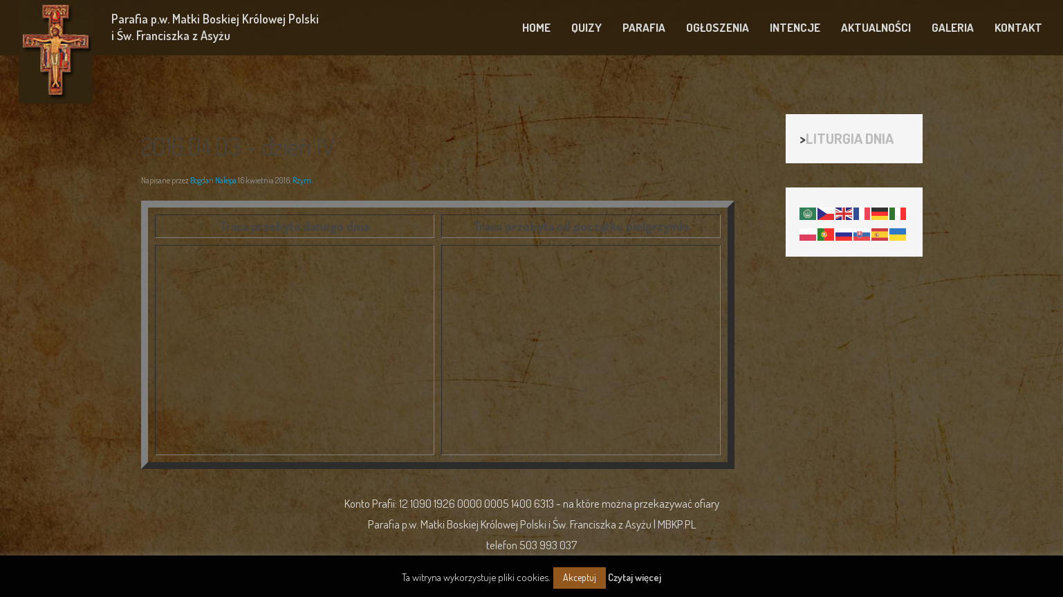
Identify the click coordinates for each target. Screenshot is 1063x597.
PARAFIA (643, 27)
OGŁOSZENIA (717, 27)
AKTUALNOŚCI (876, 27)
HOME (536, 27)
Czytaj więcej (634, 577)
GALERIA (953, 27)
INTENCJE (795, 27)
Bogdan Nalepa (213, 180)
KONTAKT (1018, 27)
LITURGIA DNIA (850, 138)
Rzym (302, 180)
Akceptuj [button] (579, 577)
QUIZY (586, 27)
